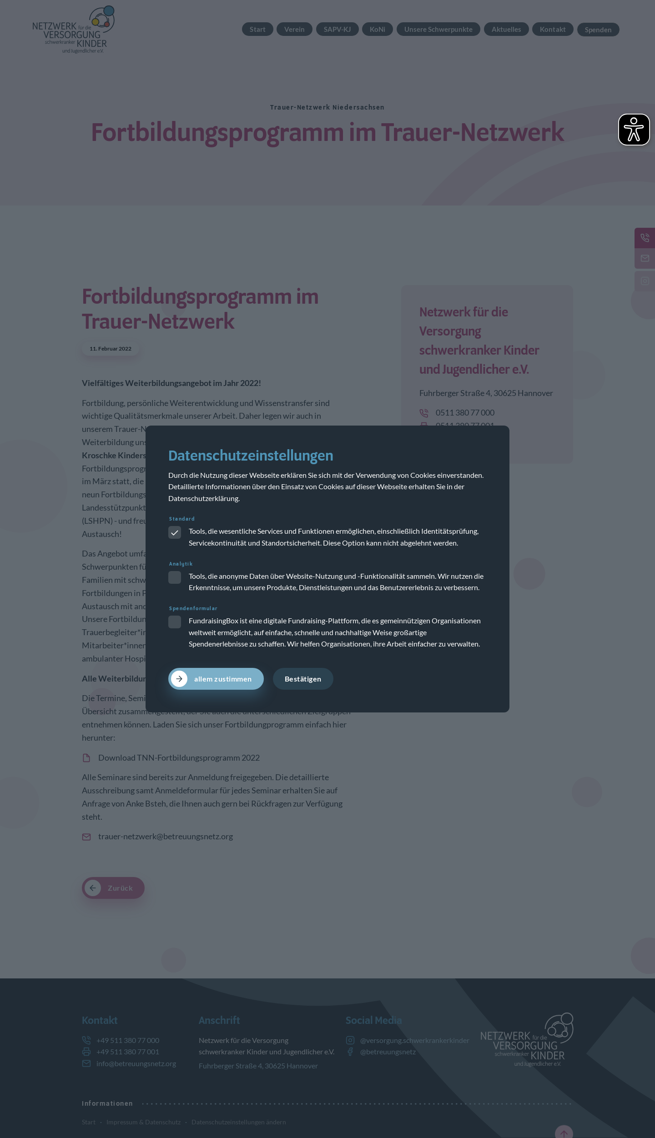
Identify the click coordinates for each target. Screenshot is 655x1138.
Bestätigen (303, 678)
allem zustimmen (223, 678)
